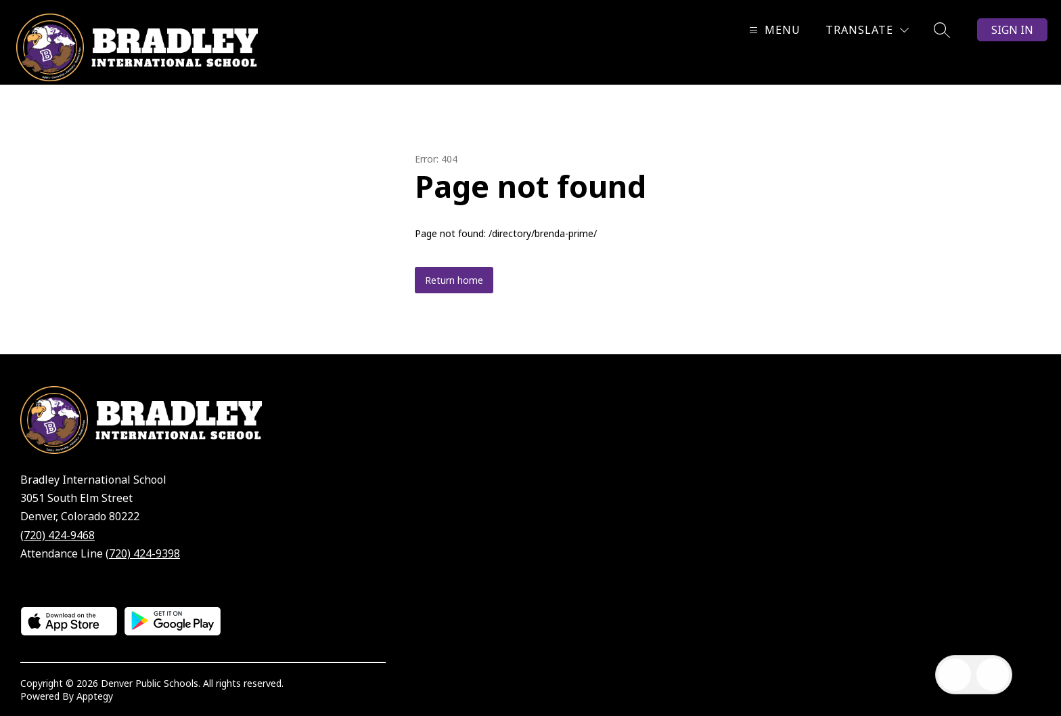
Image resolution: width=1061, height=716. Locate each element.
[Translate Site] (867, 30)
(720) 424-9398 (143, 553)
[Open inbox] (955, 674)
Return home (454, 280)
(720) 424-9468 (57, 535)
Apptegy (94, 696)
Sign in (1012, 29)
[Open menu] (773, 30)
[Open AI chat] (992, 674)
